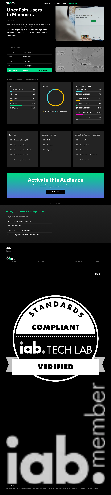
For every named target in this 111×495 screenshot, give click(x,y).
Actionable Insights (16, 284)
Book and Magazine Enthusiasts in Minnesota (23, 235)
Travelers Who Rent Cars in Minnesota (20, 230)
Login (64, 3)
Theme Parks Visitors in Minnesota (19, 221)
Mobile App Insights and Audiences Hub (50, 268)
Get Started (73, 3)
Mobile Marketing (43, 271)
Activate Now (42, 70)
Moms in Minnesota (14, 226)
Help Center (78, 277)
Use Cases (56, 3)
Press (96, 271)
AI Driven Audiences (16, 271)
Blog (75, 268)
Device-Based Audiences (18, 268)
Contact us (77, 274)
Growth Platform (15, 277)
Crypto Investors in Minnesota (17, 217)
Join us (97, 268)
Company (98, 262)
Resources (78, 262)
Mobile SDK (14, 280)
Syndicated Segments (17, 274)
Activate (55, 192)
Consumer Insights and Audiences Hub (50, 265)
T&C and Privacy (79, 271)
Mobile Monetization (44, 274)
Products (47, 3)
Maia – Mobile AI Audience (18, 265)
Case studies (78, 265)
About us (98, 265)
